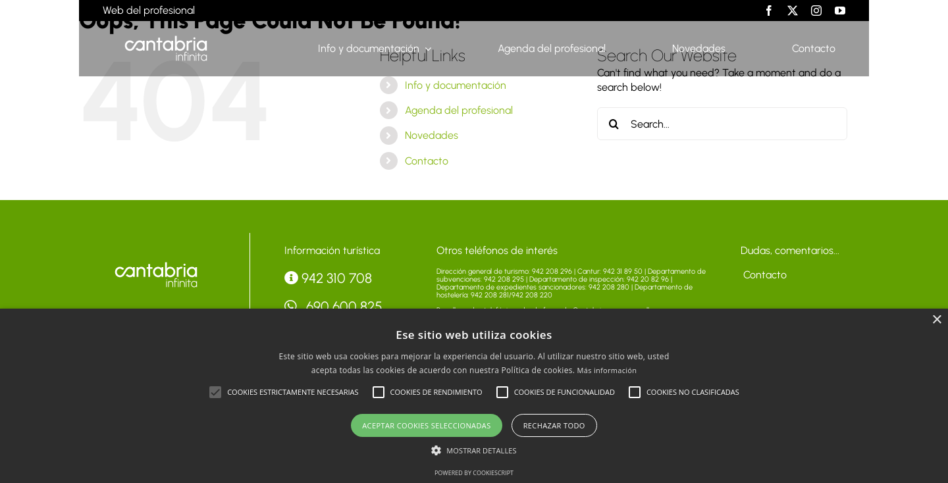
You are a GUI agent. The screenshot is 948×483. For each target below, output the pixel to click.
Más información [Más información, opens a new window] (607, 370)
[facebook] (769, 10)
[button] (215, 392)
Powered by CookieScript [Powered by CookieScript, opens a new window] (474, 473)
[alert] (474, 396)
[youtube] (840, 10)
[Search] (613, 123)
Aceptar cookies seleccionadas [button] (426, 425)
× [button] (936, 320)
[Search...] (722, 123)
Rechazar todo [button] (554, 425)
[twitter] (792, 10)
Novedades (431, 135)
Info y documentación (455, 85)
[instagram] (816, 10)
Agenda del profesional (459, 110)
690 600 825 (333, 306)
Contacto (426, 161)
